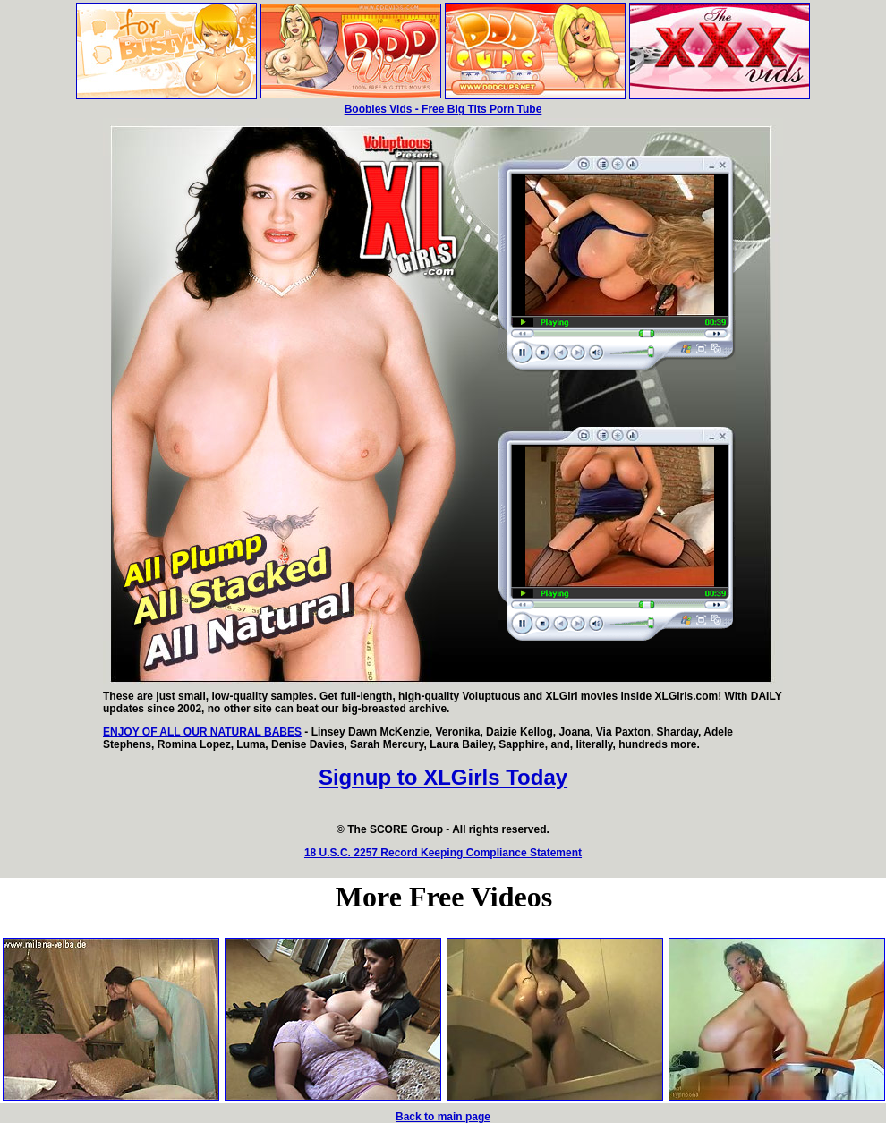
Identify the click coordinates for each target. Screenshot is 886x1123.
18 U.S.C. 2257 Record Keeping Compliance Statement (443, 853)
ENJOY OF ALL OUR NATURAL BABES (202, 732)
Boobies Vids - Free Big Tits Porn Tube (443, 109)
